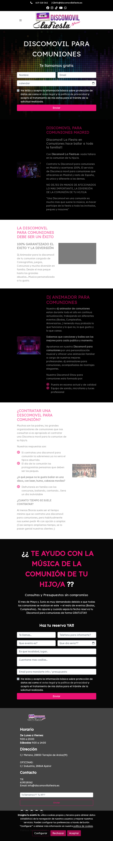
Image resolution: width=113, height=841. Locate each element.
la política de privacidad (73, 94)
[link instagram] (52, 7)
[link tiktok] (56, 7)
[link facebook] (47, 7)
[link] (56, 20)
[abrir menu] (21, 20)
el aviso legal (47, 94)
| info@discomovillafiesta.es (65, 2)
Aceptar (74, 833)
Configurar (40, 833)
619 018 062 (42, 2)
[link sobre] (56, 719)
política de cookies (83, 826)
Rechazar (58, 833)
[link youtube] (61, 7)
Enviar (56, 107)
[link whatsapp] (65, 7)
